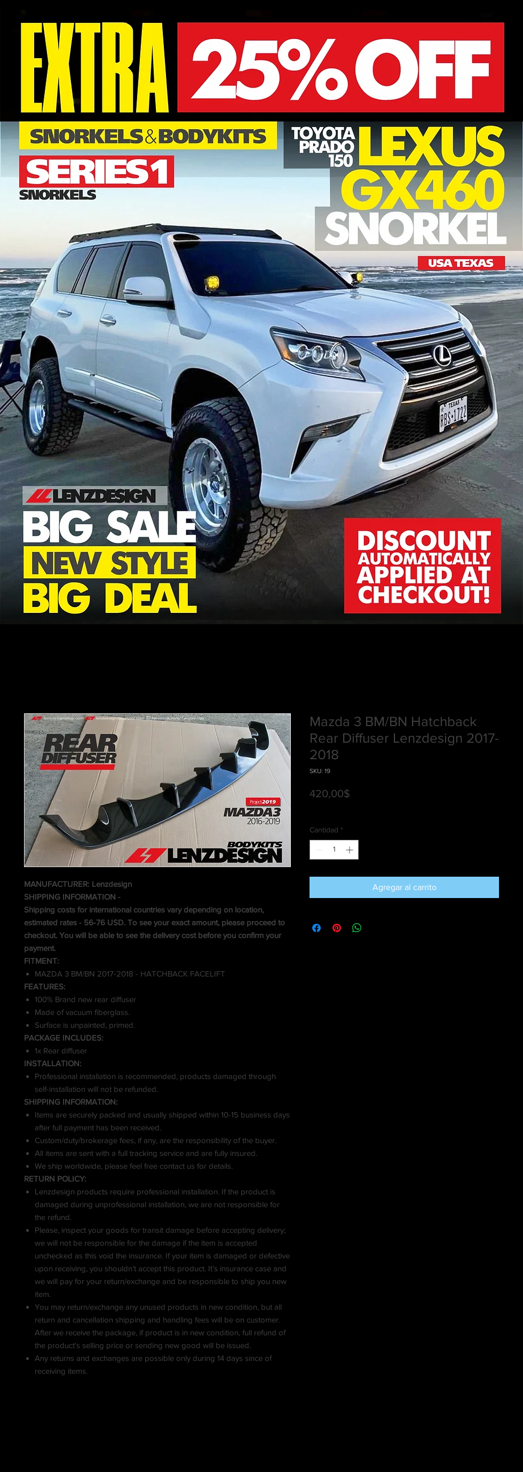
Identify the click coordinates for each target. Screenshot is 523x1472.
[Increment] (350, 849)
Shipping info (397, 808)
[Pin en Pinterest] (336, 928)
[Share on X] (377, 928)
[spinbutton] (334, 849)
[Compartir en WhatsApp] (357, 928)
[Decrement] (317, 849)
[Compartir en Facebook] (316, 928)
